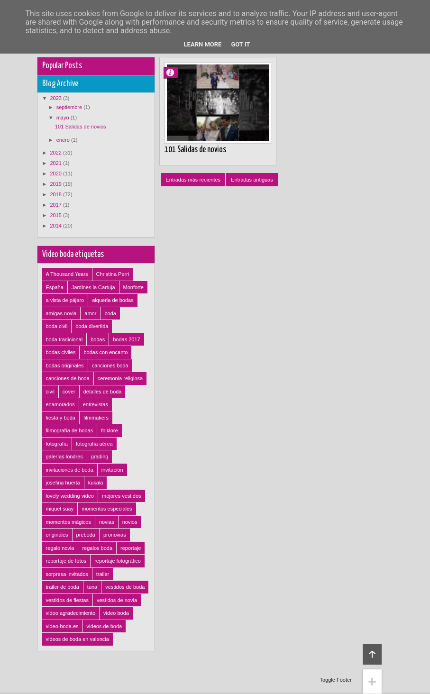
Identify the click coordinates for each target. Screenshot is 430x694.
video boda (116, 613)
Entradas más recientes (193, 180)
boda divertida (91, 326)
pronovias (114, 535)
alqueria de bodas (112, 300)
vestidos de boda (125, 587)
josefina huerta (63, 482)
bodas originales (65, 365)
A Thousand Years (67, 274)
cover (69, 391)
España (55, 287)
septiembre (69, 107)
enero (63, 140)
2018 (57, 194)
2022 (57, 152)
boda (110, 313)
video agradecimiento (71, 613)
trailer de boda (62, 587)
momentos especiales (107, 508)
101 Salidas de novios (195, 150)
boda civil (57, 326)
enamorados (60, 404)
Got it (240, 44)
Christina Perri (112, 274)
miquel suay (60, 508)
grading (100, 456)
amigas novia (61, 313)
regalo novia (60, 548)
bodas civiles (61, 352)
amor (90, 313)
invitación (112, 470)
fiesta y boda (60, 417)
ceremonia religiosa (120, 378)
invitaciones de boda (69, 470)
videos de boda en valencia (77, 639)
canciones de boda (68, 378)
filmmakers (96, 417)
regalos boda (97, 548)
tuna (92, 587)
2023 (57, 98)
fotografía (57, 444)
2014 (57, 225)
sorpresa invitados (67, 574)
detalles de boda (102, 391)
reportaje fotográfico (117, 561)
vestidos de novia (117, 600)
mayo (63, 117)
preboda (85, 535)
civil (50, 391)
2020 (57, 173)
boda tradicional (64, 339)
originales (57, 535)
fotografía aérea (94, 444)
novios (129, 522)
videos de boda (104, 626)
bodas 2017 (126, 339)
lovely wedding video (70, 496)
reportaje (130, 548)
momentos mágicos (68, 522)
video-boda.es (62, 626)
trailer (103, 574)
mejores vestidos (121, 496)
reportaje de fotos (66, 561)
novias (106, 522)
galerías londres (64, 456)
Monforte (133, 287)
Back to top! (372, 654)
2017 (57, 205)
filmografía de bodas (69, 430)
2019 (57, 184)
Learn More (203, 44)
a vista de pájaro (65, 300)
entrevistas (95, 404)
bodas (98, 339)
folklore (109, 430)
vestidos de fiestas (67, 600)
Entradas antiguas (252, 180)
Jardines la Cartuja (93, 287)
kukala (95, 482)
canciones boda (110, 365)
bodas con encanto (105, 352)
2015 (57, 215)
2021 (57, 163)
